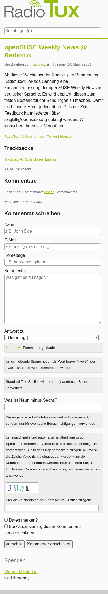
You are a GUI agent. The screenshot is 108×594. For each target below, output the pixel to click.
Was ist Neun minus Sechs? (30, 400)
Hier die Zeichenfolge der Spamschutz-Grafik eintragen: (48, 500)
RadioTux (38, 64)
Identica (66, 136)
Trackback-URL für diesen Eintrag (30, 159)
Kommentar (15, 270)
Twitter (52, 136)
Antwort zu (14, 331)
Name (10, 224)
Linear (49, 192)
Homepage (14, 255)
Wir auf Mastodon (20, 571)
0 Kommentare (33, 136)
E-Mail (10, 240)
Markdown (14, 348)
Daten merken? (23, 520)
